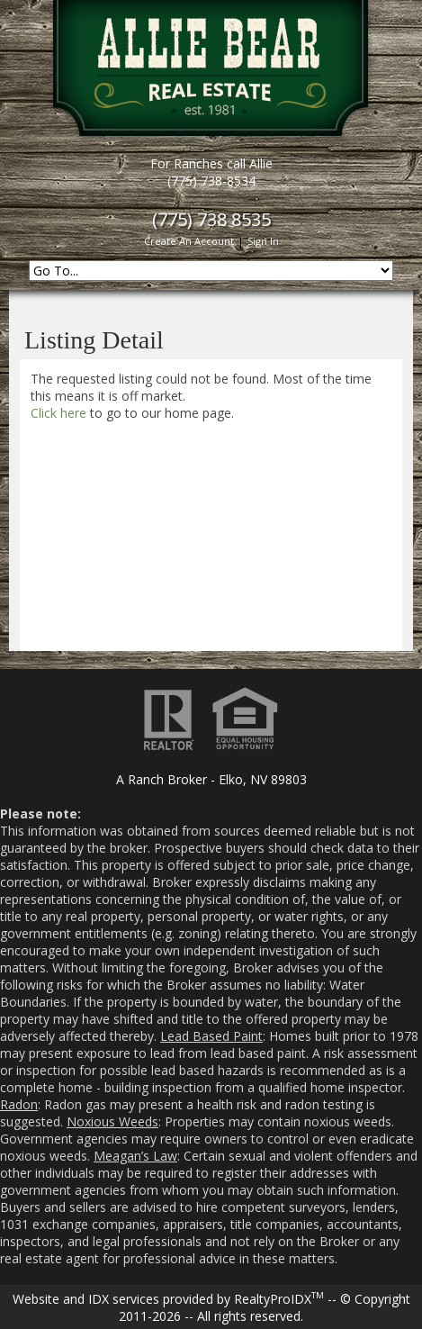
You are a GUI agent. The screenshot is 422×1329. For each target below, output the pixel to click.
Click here (58, 412)
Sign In (263, 241)
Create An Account (189, 241)
